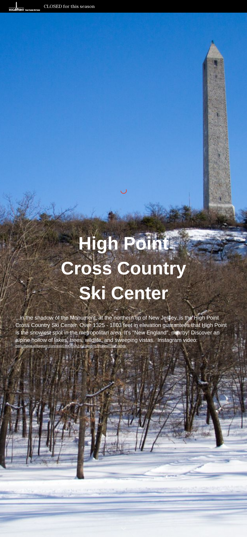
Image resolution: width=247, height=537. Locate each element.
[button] (123, 528)
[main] (123, 287)
